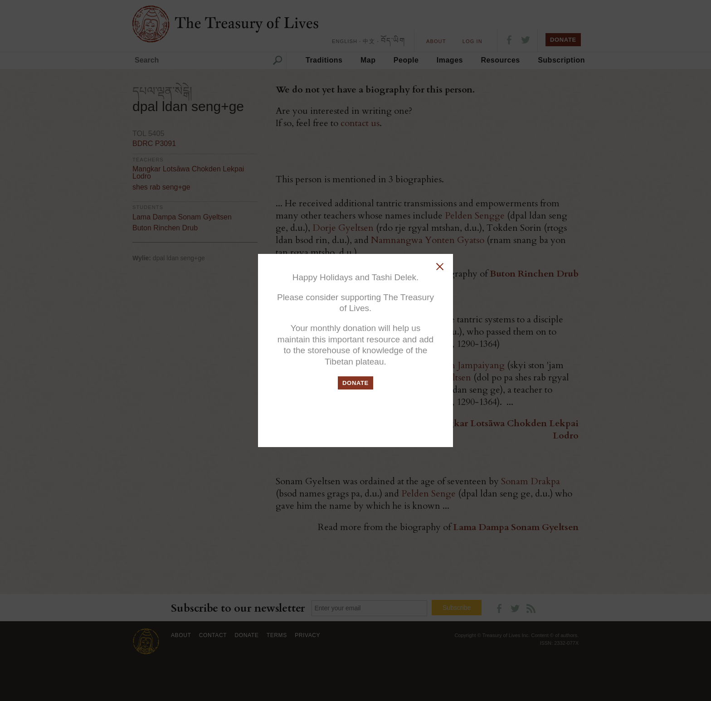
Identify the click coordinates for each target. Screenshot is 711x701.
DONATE (355, 383)
